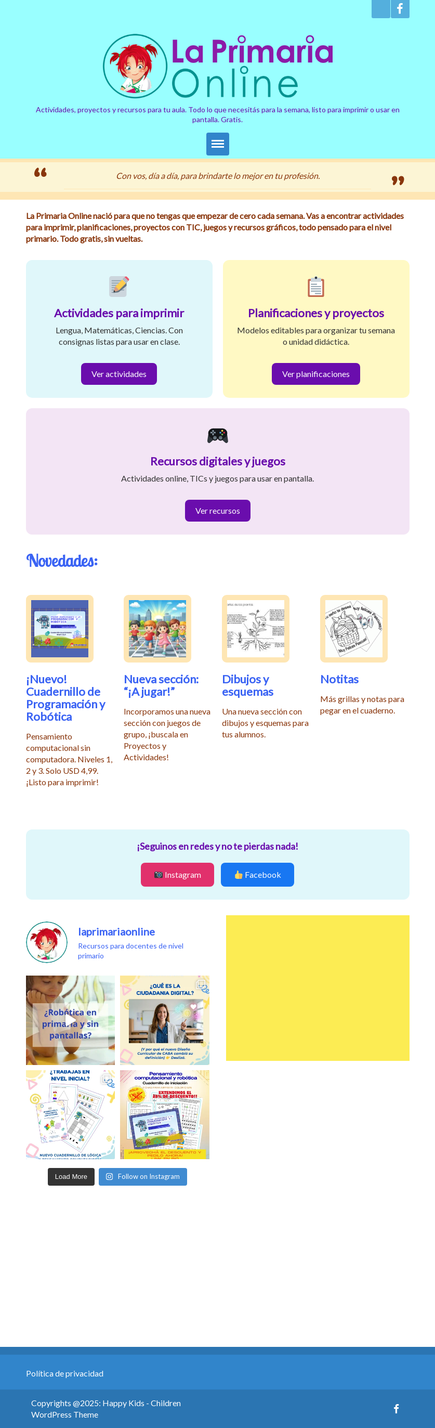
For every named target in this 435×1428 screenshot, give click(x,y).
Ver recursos (217, 510)
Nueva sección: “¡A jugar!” (161, 685)
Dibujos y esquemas (247, 685)
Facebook (257, 874)
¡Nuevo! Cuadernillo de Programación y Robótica (65, 697)
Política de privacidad (64, 1373)
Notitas (339, 679)
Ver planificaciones (316, 374)
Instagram (177, 874)
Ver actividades (119, 374)
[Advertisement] (318, 988)
